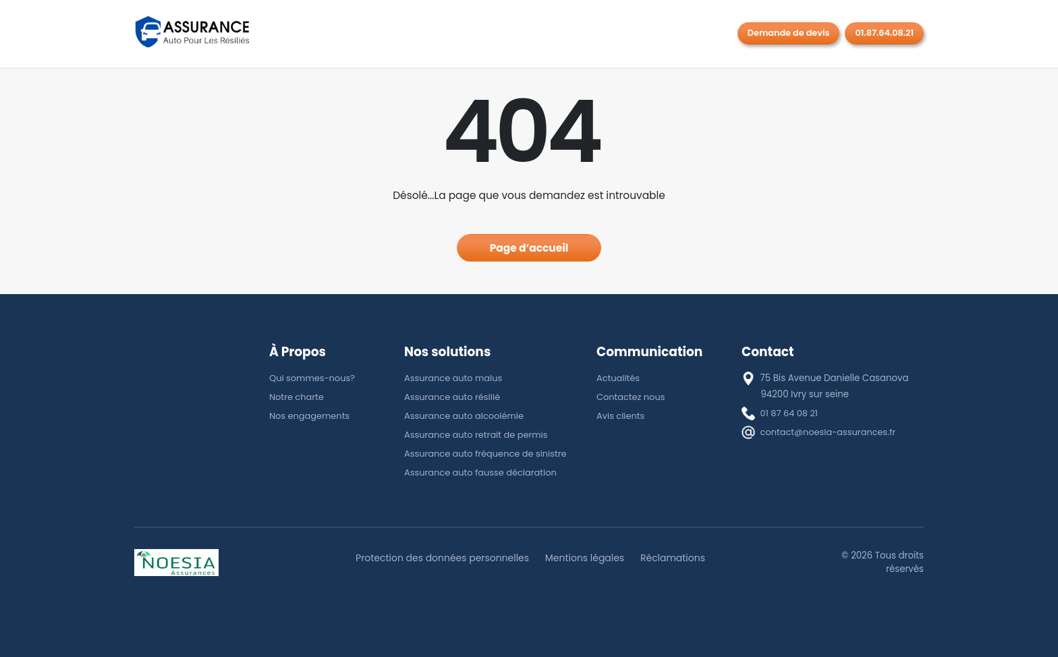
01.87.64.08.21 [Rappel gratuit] (884, 32)
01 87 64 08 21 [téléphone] (790, 413)
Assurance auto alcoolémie (465, 415)
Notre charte (297, 397)
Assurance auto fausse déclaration (482, 472)
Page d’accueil (529, 248)
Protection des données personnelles (440, 558)
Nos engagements (310, 415)
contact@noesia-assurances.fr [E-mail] (829, 432)
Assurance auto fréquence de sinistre (488, 453)
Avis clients (621, 415)
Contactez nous (631, 397)
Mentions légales (586, 558)
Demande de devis (789, 32)
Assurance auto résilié (453, 397)
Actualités (618, 378)
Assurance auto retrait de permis (478, 434)
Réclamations (676, 558)
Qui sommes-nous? (313, 378)
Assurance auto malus (454, 378)
